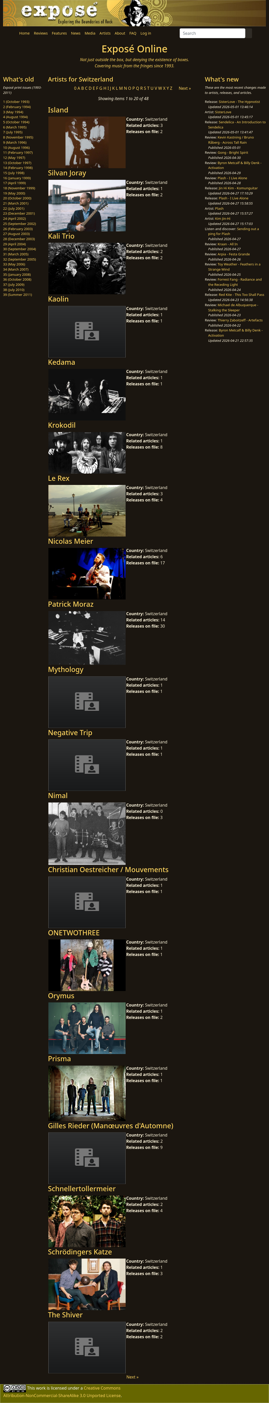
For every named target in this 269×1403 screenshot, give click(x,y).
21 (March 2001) (15, 203)
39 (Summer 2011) (17, 294)
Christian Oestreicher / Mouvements (108, 869)
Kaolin (58, 299)
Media (90, 33)
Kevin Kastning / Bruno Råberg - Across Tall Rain (231, 140)
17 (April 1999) (14, 183)
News (76, 33)
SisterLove (223, 112)
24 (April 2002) (14, 218)
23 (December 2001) (19, 213)
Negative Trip (70, 732)
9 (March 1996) (15, 142)
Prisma (59, 1058)
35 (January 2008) (17, 274)
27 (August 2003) (16, 233)
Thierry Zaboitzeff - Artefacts (240, 320)
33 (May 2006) (14, 264)
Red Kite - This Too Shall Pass (241, 294)
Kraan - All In (228, 244)
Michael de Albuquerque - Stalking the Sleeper (233, 307)
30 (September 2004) (19, 249)
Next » (185, 88)
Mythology (65, 669)
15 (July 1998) (13, 173)
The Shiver (65, 1314)
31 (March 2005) (15, 254)
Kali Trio (61, 236)
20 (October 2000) (17, 198)
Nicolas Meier (70, 541)
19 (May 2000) (14, 193)
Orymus (61, 995)
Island (58, 110)
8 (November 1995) (18, 137)
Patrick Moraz (70, 604)
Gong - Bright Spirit (233, 152)
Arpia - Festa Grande (234, 254)
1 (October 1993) (16, 101)
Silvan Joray (67, 172)
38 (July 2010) (13, 289)
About (120, 33)
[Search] (212, 33)
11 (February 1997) (18, 152)
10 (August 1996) (16, 147)
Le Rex (59, 478)
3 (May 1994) (13, 112)
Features (59, 33)
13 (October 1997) (17, 162)
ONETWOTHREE (74, 932)
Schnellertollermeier (82, 1188)
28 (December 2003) (19, 239)
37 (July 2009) (13, 284)
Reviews (41, 33)
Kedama (61, 362)
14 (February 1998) (18, 167)
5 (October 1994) (16, 122)
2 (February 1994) (17, 106)
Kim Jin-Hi (223, 218)
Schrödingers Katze (80, 1251)
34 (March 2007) (15, 269)
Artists (105, 33)
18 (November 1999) (19, 188)
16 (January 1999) (17, 178)
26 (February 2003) (18, 228)
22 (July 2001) (13, 208)
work (41, 1388)
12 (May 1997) (14, 157)
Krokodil (62, 425)
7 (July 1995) (12, 132)
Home (24, 33)
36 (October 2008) (17, 279)
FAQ (132, 33)
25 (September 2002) (19, 223)
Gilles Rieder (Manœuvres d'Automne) (110, 1125)
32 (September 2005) (19, 259)
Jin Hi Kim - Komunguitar (238, 188)
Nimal (58, 795)
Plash (219, 208)
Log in (146, 33)
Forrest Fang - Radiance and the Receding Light (235, 282)
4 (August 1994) (15, 117)
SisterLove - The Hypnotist (239, 101)
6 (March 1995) (15, 127)
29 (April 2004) (14, 244)
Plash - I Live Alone (232, 178)
